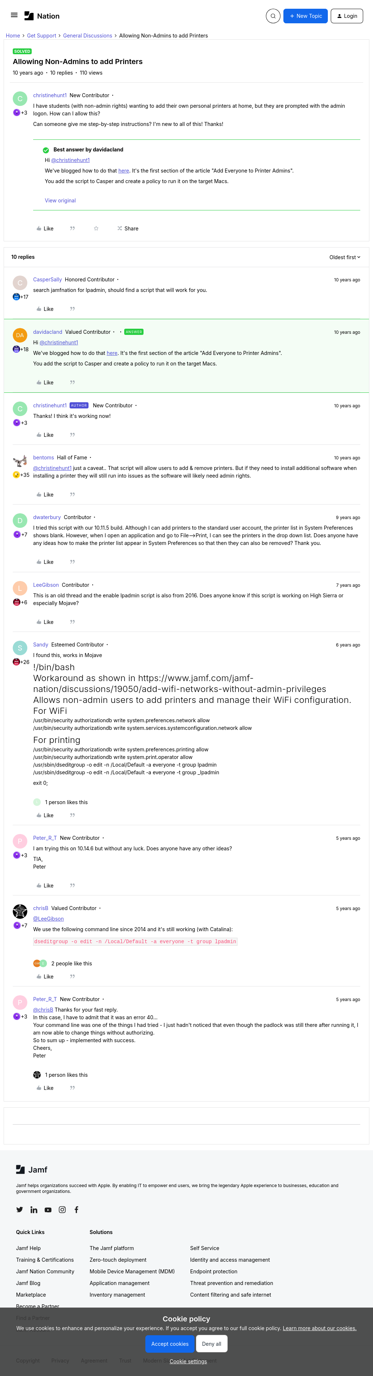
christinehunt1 (50, 95)
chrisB (40, 908)
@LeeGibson (48, 919)
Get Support (41, 35)
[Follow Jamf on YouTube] (48, 1209)
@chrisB (43, 1010)
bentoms (43, 457)
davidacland (47, 332)
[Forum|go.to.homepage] (42, 15)
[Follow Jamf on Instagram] (62, 1209)
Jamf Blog (28, 1283)
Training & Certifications (45, 1260)
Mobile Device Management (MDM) (132, 1271)
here (123, 170)
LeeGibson (46, 585)
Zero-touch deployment (118, 1260)
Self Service (204, 1248)
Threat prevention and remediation (231, 1283)
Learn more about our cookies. (320, 1328)
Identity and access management (230, 1260)
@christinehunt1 (70, 160)
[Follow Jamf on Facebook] (76, 1209)
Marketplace (31, 1295)
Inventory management (117, 1295)
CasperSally (47, 279)
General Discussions (87, 35)
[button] (14, 17)
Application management (119, 1283)
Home (13, 35)
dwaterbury (47, 517)
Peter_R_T (45, 838)
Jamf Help (28, 1248)
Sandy (40, 644)
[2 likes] (62, 963)
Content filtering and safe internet (230, 1295)
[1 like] (60, 802)
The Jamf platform (112, 1248)
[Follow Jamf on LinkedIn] (34, 1209)
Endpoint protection (213, 1271)
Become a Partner (37, 1306)
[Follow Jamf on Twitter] (19, 1210)
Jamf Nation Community (45, 1271)
